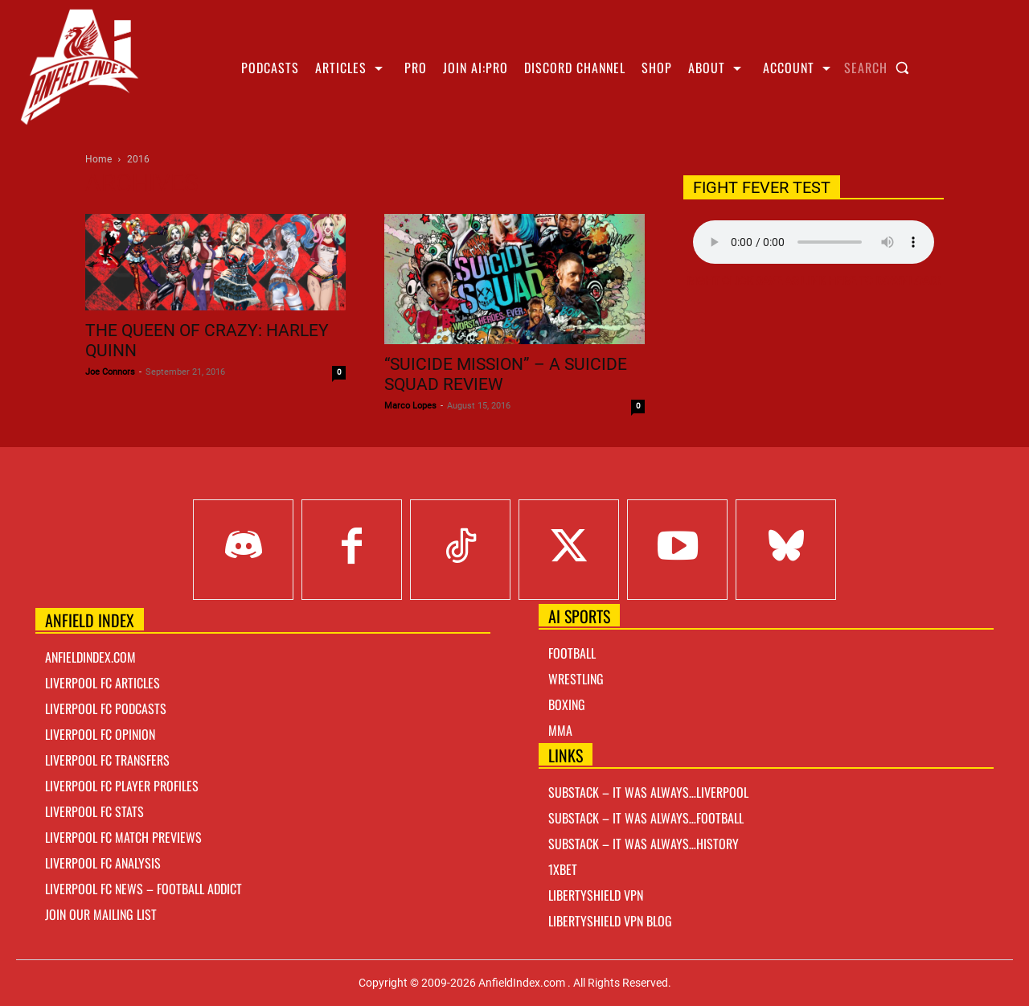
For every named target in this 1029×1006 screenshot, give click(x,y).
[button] (880, 67)
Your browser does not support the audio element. (813, 242)
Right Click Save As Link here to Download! (814, 280)
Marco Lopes (410, 405)
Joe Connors (110, 372)
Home (98, 159)
